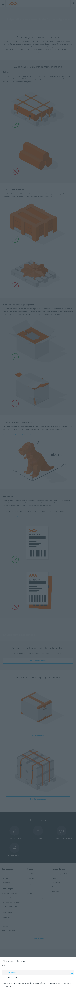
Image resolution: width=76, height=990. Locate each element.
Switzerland (38, 973)
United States (10, 977)
